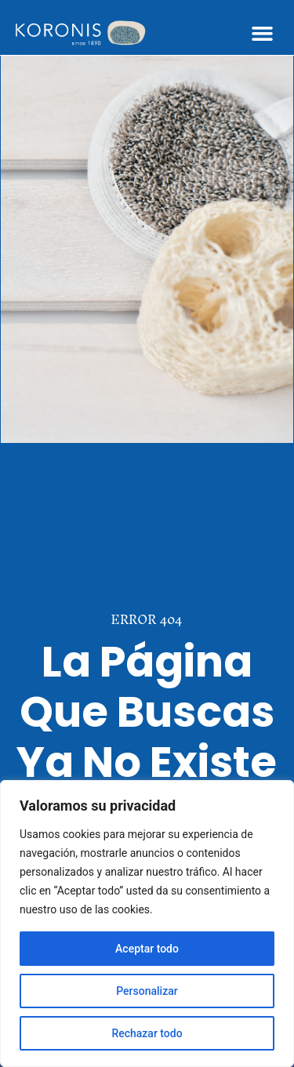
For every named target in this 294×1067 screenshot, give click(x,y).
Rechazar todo (146, 1033)
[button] (262, 33)
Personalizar (146, 991)
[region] (147, 923)
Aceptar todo (147, 948)
